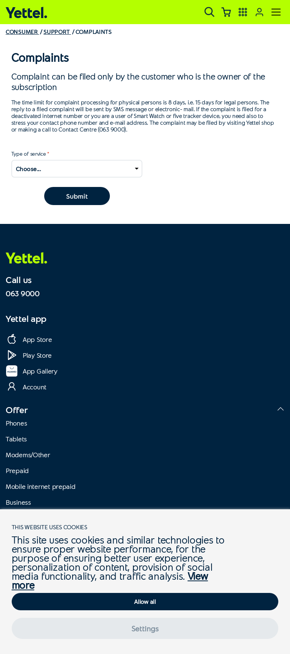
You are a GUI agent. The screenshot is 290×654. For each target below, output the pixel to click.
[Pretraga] (209, 12)
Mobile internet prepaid (41, 486)
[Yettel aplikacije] (242, 12)
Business (18, 502)
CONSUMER (22, 31)
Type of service (28, 153)
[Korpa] (226, 12)
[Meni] (276, 12)
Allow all (145, 601)
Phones (16, 423)
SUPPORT (57, 31)
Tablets (16, 439)
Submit (77, 196)
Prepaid (17, 470)
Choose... (28, 168)
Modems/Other (28, 454)
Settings (145, 628)
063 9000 (23, 293)
